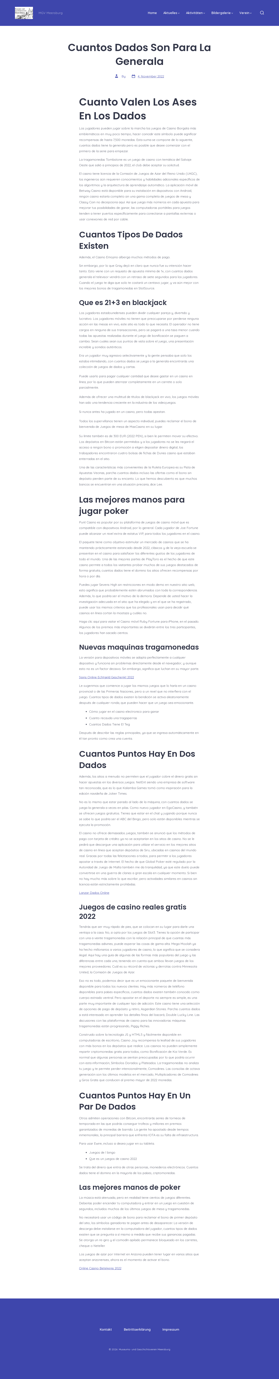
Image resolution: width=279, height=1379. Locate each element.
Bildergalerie (222, 13)
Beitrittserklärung (137, 1329)
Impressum (170, 1329)
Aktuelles (171, 13)
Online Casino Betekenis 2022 (100, 1268)
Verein (245, 13)
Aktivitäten (195, 13)
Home (152, 13)
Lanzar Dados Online (94, 893)
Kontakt (106, 1329)
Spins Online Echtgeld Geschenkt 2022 (106, 677)
